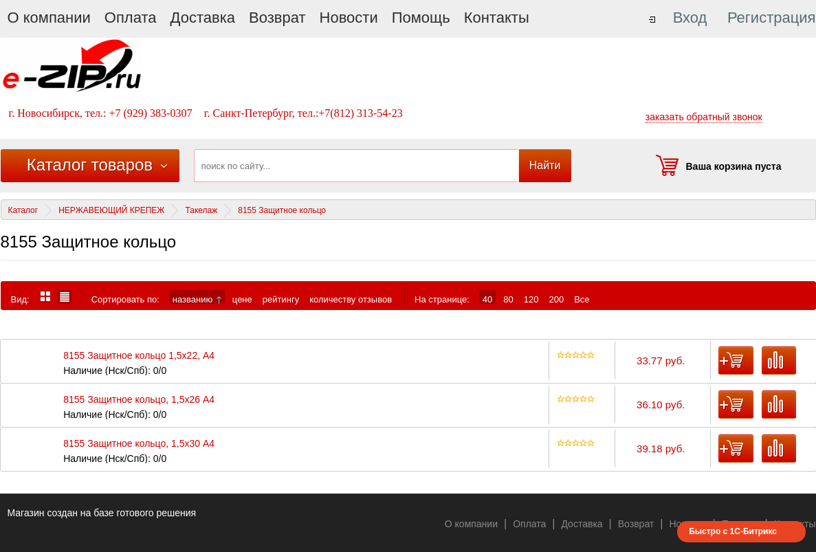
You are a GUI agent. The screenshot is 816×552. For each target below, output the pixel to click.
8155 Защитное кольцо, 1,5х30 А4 (138, 444)
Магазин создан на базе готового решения (102, 512)
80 (508, 299)
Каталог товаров (90, 164)
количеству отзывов (350, 299)
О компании (49, 17)
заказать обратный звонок (704, 116)
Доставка (202, 17)
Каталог (23, 210)
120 (531, 299)
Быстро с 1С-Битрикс (733, 531)
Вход (690, 17)
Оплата (130, 17)
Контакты (496, 17)
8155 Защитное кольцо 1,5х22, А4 (138, 356)
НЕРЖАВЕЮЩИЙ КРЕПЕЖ (111, 210)
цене (242, 299)
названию (197, 299)
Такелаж (201, 210)
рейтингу (281, 299)
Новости (349, 17)
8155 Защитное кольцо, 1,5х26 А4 (138, 400)
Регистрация (771, 17)
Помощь (421, 17)
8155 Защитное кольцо (282, 210)
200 (556, 299)
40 (487, 299)
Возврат (277, 17)
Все (581, 299)
